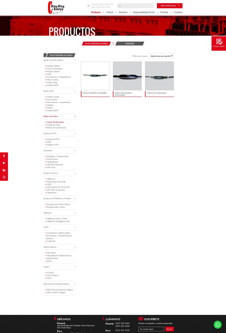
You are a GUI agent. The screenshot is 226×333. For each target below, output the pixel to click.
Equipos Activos (51, 173)
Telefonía (47, 212)
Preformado (52, 159)
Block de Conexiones (56, 127)
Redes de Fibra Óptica (53, 60)
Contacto (178, 12)
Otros (49, 261)
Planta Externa (50, 247)
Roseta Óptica (53, 71)
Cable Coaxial (52, 96)
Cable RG (50, 241)
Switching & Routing (55, 181)
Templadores (52, 161)
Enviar (169, 329)
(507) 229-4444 (106, 4)
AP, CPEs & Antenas (55, 189)
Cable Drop (51, 82)
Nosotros (123, 12)
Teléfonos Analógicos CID (58, 221)
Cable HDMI (52, 110)
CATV (46, 227)
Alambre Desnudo (54, 164)
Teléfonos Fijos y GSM (56, 218)
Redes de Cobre (51, 116)
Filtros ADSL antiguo (56, 292)
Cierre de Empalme (55, 122)
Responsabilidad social (144, 12)
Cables (46, 266)
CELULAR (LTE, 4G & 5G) (57, 187)
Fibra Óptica (52, 275)
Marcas (109, 12)
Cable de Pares (53, 124)
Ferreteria (48, 150)
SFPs (49, 184)
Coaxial (50, 272)
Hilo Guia (50, 167)
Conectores (51, 99)
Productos (96, 12)
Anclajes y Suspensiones (57, 156)
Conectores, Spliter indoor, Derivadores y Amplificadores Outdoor (59, 235)
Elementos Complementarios (56, 283)
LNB (48, 142)
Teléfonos (51, 178)
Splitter (50, 105)
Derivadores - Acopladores (58, 102)
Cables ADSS (52, 85)
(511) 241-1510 (103, 7)
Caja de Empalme (54, 68)
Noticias (164, 12)
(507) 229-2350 (122, 326)
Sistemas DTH (50, 133)
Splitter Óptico (53, 65)
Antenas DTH (52, 139)
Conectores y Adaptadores (58, 76)
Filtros (49, 107)
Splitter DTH (52, 144)
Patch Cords (52, 79)
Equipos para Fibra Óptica (58, 204)
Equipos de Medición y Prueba (57, 198)
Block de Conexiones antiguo (59, 289)
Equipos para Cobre (55, 207)
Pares (49, 278)
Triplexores (51, 192)
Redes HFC (49, 91)
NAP (48, 74)
